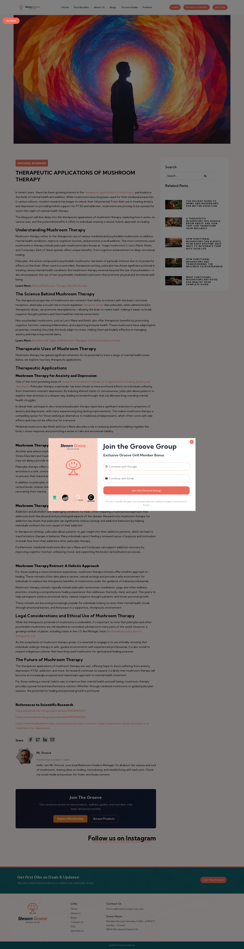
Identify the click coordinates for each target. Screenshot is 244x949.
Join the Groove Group (146, 490)
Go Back (11, 20)
